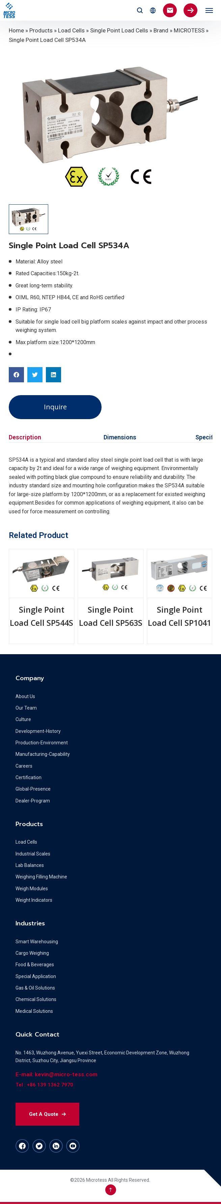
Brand (161, 30)
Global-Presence (33, 789)
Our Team (26, 708)
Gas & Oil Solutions (35, 988)
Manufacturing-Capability (43, 754)
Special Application (36, 976)
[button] (16, 374)
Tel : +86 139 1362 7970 (44, 1085)
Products (41, 30)
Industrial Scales (33, 853)
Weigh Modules (32, 888)
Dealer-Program (33, 800)
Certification (29, 777)
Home (16, 30)
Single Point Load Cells (119, 30)
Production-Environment (42, 742)
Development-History (38, 731)
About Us (25, 696)
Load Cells (71, 30)
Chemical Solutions (36, 999)
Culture (23, 719)
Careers (24, 766)
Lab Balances (30, 865)
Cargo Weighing (32, 953)
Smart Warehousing (37, 941)
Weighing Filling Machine (41, 876)
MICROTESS (189, 30)
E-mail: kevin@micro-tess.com (57, 1074)
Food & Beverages (35, 964)
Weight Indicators (34, 900)
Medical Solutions (34, 1011)
